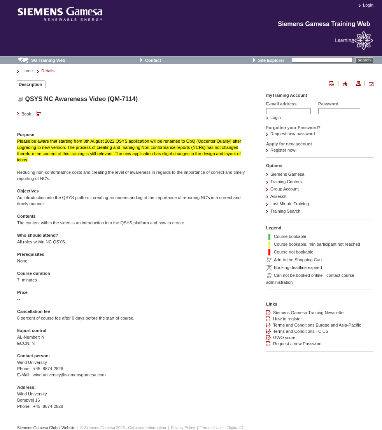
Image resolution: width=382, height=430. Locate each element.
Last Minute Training (289, 203)
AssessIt (278, 196)
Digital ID (236, 428)
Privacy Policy (183, 428)
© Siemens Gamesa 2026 (102, 428)
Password (328, 103)
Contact (153, 60)
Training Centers (286, 181)
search (364, 60)
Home (27, 70)
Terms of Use (211, 428)
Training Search (285, 211)
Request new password (292, 133)
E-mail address (281, 103)
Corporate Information (147, 428)
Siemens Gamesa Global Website (46, 428)
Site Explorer (271, 60)
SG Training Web (48, 60)
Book (31, 114)
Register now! (283, 150)
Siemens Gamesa (287, 174)
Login (368, 5)
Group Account (284, 189)
